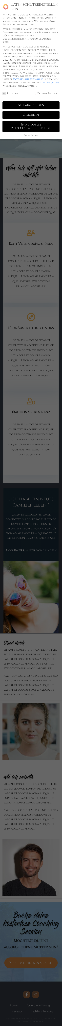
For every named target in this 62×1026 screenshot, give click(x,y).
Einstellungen (49, 82)
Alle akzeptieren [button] (31, 105)
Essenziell (11, 93)
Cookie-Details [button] (31, 135)
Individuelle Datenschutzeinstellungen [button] (31, 126)
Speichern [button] (31, 115)
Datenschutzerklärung (28, 79)
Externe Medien (45, 93)
